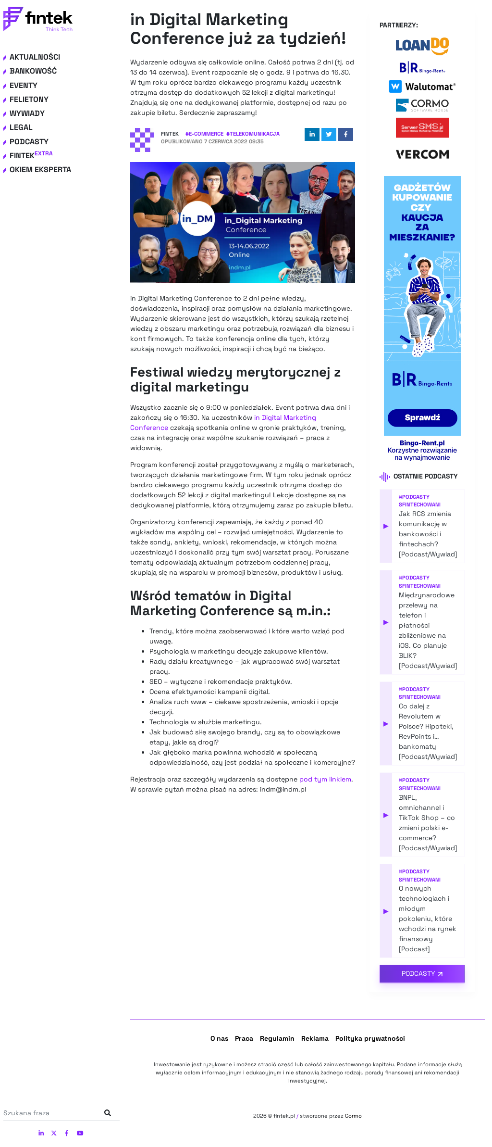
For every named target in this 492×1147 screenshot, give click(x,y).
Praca (244, 1038)
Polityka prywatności (370, 1038)
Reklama (315, 1038)
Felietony (29, 99)
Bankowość (33, 71)
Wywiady (27, 113)
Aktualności (35, 57)
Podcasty (29, 142)
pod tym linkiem (325, 779)
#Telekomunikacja (253, 133)
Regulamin (277, 1038)
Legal (21, 127)
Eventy (23, 85)
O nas (219, 1038)
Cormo (353, 1115)
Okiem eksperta (40, 169)
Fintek (31, 156)
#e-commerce (204, 133)
